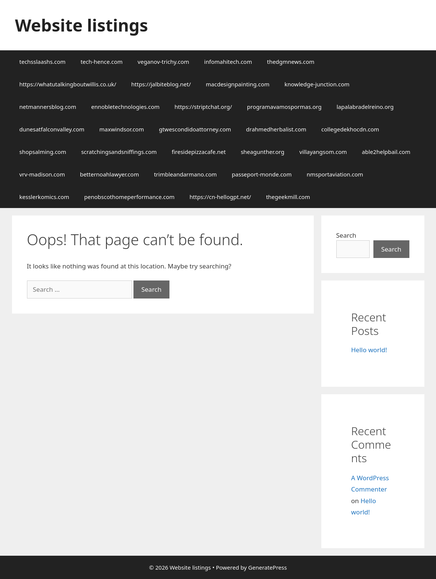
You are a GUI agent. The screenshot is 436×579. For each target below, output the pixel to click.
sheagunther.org (262, 151)
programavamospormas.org (284, 106)
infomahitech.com (228, 61)
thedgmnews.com (290, 61)
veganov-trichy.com (163, 61)
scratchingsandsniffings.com (119, 151)
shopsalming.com (42, 151)
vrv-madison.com (42, 174)
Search (346, 235)
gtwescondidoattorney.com (195, 129)
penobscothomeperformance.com (129, 197)
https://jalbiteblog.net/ (161, 84)
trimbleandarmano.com (185, 174)
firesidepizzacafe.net (199, 151)
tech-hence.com (102, 61)
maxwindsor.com (121, 129)
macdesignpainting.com (238, 84)
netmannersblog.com (47, 106)
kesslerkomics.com (44, 197)
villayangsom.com (323, 151)
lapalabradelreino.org (365, 106)
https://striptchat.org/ (203, 106)
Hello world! (369, 349)
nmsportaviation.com (335, 174)
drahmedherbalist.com (276, 129)
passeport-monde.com (262, 174)
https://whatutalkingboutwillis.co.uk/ (68, 84)
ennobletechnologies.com (125, 106)
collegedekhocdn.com (350, 129)
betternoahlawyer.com (109, 174)
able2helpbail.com (386, 151)
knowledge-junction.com (317, 84)
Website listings (81, 25)
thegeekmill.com (288, 197)
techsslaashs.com (42, 61)
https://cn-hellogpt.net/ (220, 197)
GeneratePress (267, 567)
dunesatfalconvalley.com (52, 129)
